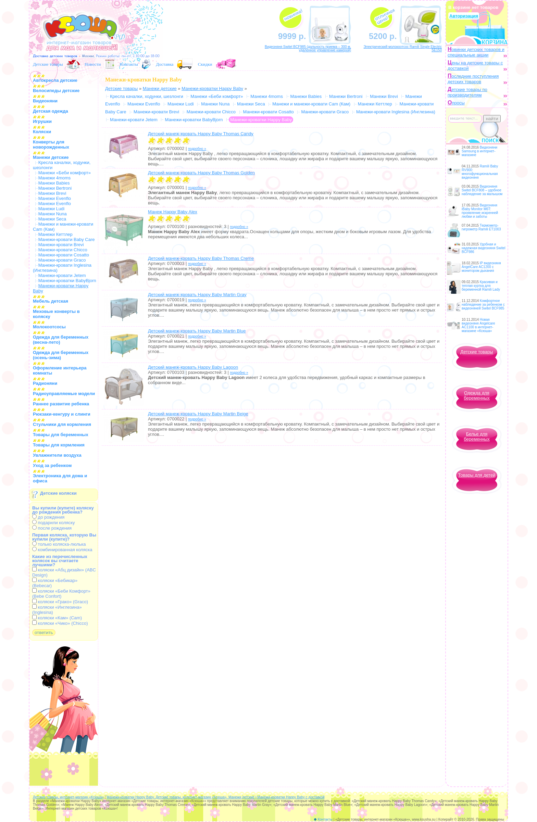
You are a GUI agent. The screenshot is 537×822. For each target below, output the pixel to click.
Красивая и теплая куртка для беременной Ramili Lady (481, 285)
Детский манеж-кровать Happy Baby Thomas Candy (200, 133)
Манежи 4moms (54, 177)
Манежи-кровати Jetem (62, 275)
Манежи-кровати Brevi (61, 244)
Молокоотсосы (49, 326)
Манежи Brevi (52, 193)
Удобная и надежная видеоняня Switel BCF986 (483, 248)
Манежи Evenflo (54, 198)
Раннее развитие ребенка (61, 403)
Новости (93, 64)
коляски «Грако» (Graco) (60, 601)
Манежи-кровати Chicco (62, 249)
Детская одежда (50, 111)
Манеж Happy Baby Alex (172, 211)
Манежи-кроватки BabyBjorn (67, 280)
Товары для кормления (59, 444)
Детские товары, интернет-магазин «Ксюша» (68, 797)
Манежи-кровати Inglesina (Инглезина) (395, 111)
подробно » (197, 149)
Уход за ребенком (52, 465)
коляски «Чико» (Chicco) (60, 623)
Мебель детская (50, 301)
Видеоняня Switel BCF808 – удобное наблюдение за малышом (482, 190)
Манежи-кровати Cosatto (63, 254)
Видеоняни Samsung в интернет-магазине (479, 151)
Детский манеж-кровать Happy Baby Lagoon (193, 367)
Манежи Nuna (52, 213)
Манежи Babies (54, 183)
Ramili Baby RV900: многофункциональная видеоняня (480, 171)
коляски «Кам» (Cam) (57, 617)
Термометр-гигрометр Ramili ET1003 (481, 227)
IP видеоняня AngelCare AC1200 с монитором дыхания (481, 267)
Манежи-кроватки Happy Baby (212, 88)
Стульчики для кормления (62, 424)
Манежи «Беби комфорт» (64, 172)
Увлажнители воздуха (57, 455)
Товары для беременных (60, 434)
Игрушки (42, 121)
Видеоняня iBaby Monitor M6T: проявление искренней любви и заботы (480, 210)
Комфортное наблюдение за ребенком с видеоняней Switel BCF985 (483, 304)
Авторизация (463, 15)
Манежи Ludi (51, 208)
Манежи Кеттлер (55, 234)
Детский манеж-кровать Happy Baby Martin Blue (197, 330)
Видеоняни (45, 100)
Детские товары (48, 64)
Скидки (205, 64)
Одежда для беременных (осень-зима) (60, 355)
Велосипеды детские (56, 90)
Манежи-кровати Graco (62, 260)
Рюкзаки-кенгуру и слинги (61, 414)
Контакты (129, 64)
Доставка (164, 64)
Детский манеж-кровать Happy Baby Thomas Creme (201, 258)
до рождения (48, 517)
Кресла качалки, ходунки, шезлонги (146, 96)
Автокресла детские (55, 80)
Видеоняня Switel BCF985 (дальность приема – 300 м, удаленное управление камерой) (308, 48)
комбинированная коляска (62, 549)
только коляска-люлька (59, 544)
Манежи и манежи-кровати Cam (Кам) (311, 103)
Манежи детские (50, 157)
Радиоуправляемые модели (64, 393)
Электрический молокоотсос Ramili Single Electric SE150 (402, 48)
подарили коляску (53, 522)
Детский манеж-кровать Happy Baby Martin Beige (198, 413)
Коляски (42, 131)
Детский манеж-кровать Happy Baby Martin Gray (197, 294)
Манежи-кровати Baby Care (66, 239)
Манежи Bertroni (55, 188)
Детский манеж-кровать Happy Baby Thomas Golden (201, 172)
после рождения (52, 528)
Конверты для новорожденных (51, 144)
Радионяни (45, 383)
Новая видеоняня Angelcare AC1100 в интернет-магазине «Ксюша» (478, 325)
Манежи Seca (52, 219)
